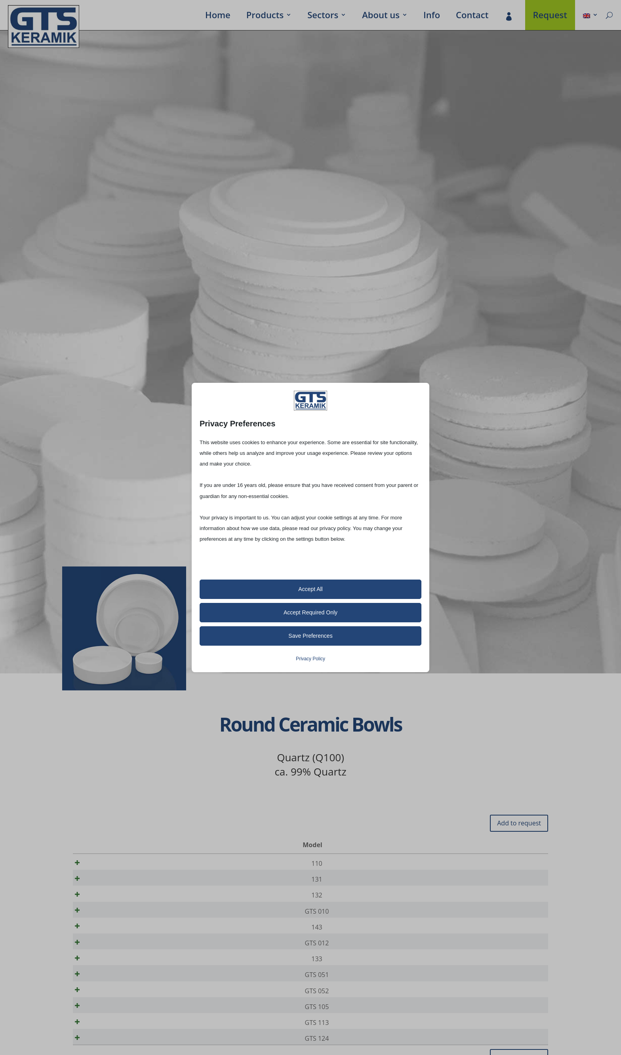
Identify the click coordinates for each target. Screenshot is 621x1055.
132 (105, 900)
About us (381, 16)
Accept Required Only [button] (310, 612)
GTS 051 (105, 993)
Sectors (322, 16)
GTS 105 (105, 1030)
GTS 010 (105, 919)
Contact (472, 16)
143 (105, 937)
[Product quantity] (515, 864)
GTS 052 (105, 1012)
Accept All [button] (310, 589)
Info (431, 16)
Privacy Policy (310, 659)
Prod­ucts (265, 16)
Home (217, 16)
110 (105, 863)
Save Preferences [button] (310, 636)
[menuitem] (590, 16)
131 (105, 882)
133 (105, 975)
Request (550, 16)
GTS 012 (105, 956)
